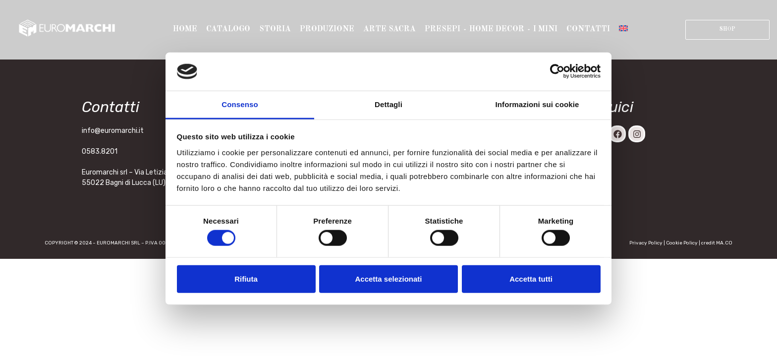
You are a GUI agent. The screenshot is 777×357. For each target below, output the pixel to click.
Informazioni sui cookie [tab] (537, 104)
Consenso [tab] (240, 104)
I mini (545, 29)
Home (185, 29)
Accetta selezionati (388, 278)
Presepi (443, 29)
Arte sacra (389, 29)
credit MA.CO (716, 243)
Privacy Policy (646, 243)
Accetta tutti (531, 278)
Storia (275, 29)
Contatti (588, 29)
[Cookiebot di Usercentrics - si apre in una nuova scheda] (557, 71)
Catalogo (228, 29)
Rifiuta (246, 278)
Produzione (327, 29)
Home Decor (497, 29)
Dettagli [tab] (388, 104)
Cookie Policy (682, 243)
